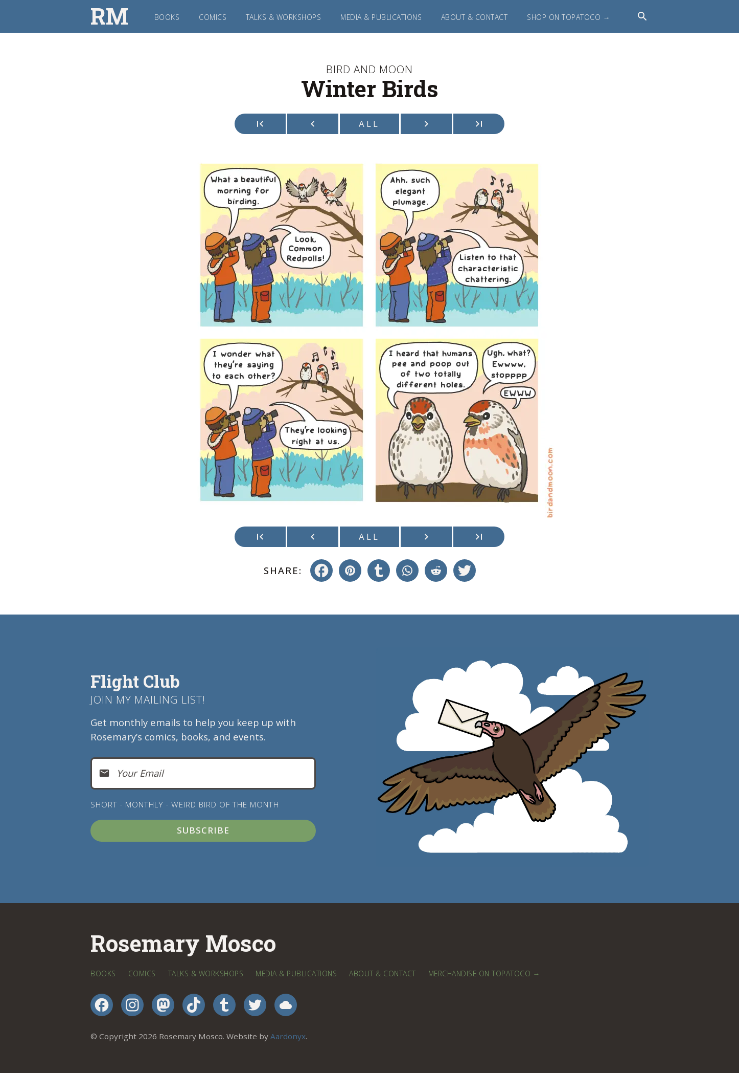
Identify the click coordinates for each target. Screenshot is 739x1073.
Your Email (140, 773)
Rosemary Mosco (183, 944)
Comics (212, 17)
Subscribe (203, 830)
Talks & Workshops (283, 17)
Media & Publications (381, 17)
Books (167, 17)
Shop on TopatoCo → (568, 17)
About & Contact (474, 17)
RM (109, 16)
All (369, 123)
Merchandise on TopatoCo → (484, 973)
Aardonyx (288, 1036)
